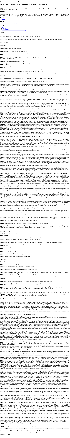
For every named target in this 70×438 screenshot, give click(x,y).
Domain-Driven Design (5, 28)
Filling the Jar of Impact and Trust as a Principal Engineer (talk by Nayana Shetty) (14, 30)
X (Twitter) (3, 19)
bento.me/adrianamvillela (17, 23)
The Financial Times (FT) (6, 29)
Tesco (3, 27)
